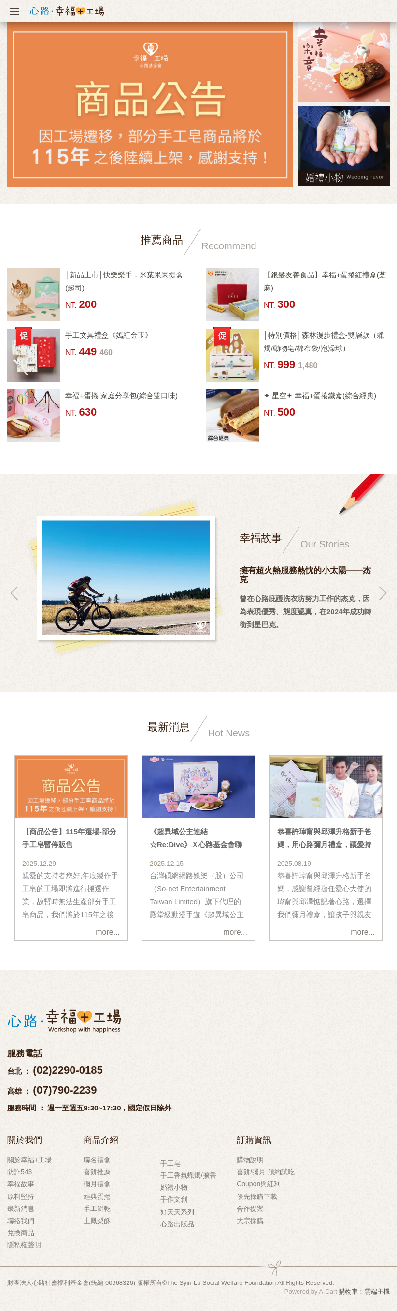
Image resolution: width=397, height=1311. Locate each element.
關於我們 (24, 1139)
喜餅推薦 (97, 1172)
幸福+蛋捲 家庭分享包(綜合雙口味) (121, 395)
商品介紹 (101, 1139)
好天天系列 (177, 1212)
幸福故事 (20, 1184)
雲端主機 (377, 1291)
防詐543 (19, 1172)
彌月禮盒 (97, 1184)
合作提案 (250, 1208)
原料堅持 (20, 1196)
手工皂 (170, 1163)
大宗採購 (250, 1221)
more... (108, 932)
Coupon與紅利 (259, 1184)
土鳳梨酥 (97, 1221)
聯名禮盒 (97, 1160)
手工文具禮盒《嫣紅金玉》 (108, 335)
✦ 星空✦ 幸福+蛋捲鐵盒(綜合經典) (320, 395)
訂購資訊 (254, 1139)
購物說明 (250, 1160)
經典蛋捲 (97, 1196)
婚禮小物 (173, 1187)
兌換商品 (20, 1233)
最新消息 (20, 1208)
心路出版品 (177, 1224)
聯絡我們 (20, 1221)
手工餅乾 (97, 1208)
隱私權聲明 (24, 1245)
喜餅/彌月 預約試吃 (266, 1172)
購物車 (348, 1291)
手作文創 (173, 1199)
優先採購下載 (257, 1196)
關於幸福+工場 (29, 1160)
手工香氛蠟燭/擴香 (188, 1175)
